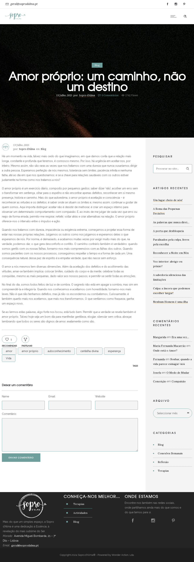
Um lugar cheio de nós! (167, 200)
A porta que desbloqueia (168, 231)
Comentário (9, 413)
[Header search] (185, 16)
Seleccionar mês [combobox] (167, 413)
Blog (161, 444)
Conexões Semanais (170, 453)
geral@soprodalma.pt (24, 3)
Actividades (80, 513)
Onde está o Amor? (165, 350)
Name (5, 396)
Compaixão (179, 381)
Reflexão (163, 462)
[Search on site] (172, 168)
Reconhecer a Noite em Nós (171, 253)
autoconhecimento (59, 351)
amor (9, 351)
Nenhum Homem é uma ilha (170, 301)
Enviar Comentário (21, 457)
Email (51, 396)
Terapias (163, 470)
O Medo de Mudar (178, 372)
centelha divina (89, 351)
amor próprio (30, 351)
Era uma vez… (180, 337)
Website (100, 396)
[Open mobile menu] (174, 16)
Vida (8, 358)
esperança (114, 351)
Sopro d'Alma (87, 95)
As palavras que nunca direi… (171, 222)
